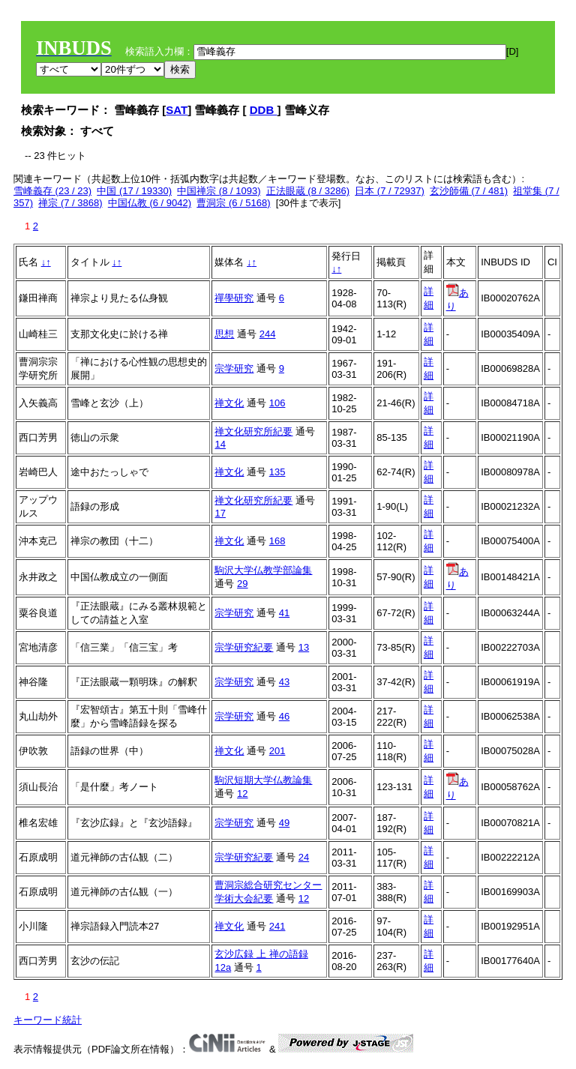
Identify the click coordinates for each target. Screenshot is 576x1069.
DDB (264, 109)
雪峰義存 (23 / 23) (53, 190)
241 (277, 926)
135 (277, 472)
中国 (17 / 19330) (134, 190)
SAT (177, 109)
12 (242, 793)
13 (303, 647)
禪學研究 (234, 298)
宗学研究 (234, 368)
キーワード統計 (48, 1020)
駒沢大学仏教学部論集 (263, 570)
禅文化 (229, 403)
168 (277, 540)
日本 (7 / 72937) (389, 190)
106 (277, 403)
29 (242, 583)
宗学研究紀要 (243, 647)
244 (268, 334)
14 (219, 444)
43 (284, 681)
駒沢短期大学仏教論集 (263, 780)
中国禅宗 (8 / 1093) (218, 190)
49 (284, 822)
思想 (224, 334)
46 (284, 716)
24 (303, 857)
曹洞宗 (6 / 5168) (233, 202)
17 (219, 513)
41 (284, 612)
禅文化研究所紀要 (253, 431)
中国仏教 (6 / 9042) (149, 202)
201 (277, 750)
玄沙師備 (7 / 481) (469, 190)
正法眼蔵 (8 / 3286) (308, 190)
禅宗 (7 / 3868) (70, 202)
